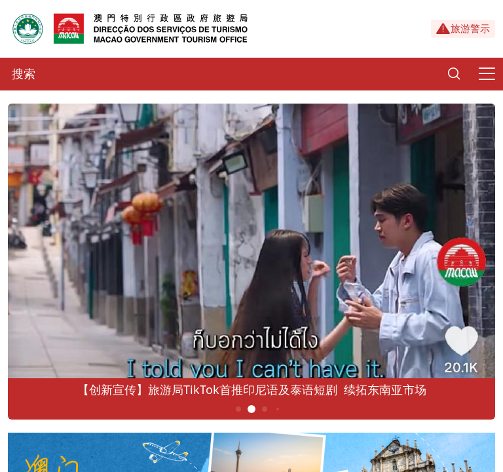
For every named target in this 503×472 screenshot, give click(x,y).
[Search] (454, 74)
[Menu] (486, 74)
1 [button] (238, 409)
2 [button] (252, 409)
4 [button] (277, 409)
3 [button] (265, 409)
